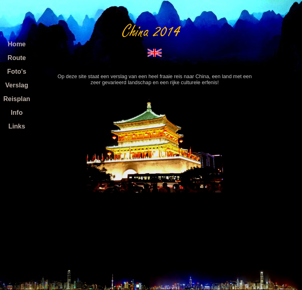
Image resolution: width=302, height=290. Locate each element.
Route (17, 57)
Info (17, 112)
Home (16, 44)
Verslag (16, 85)
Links (16, 126)
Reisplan (16, 98)
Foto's (16, 71)
